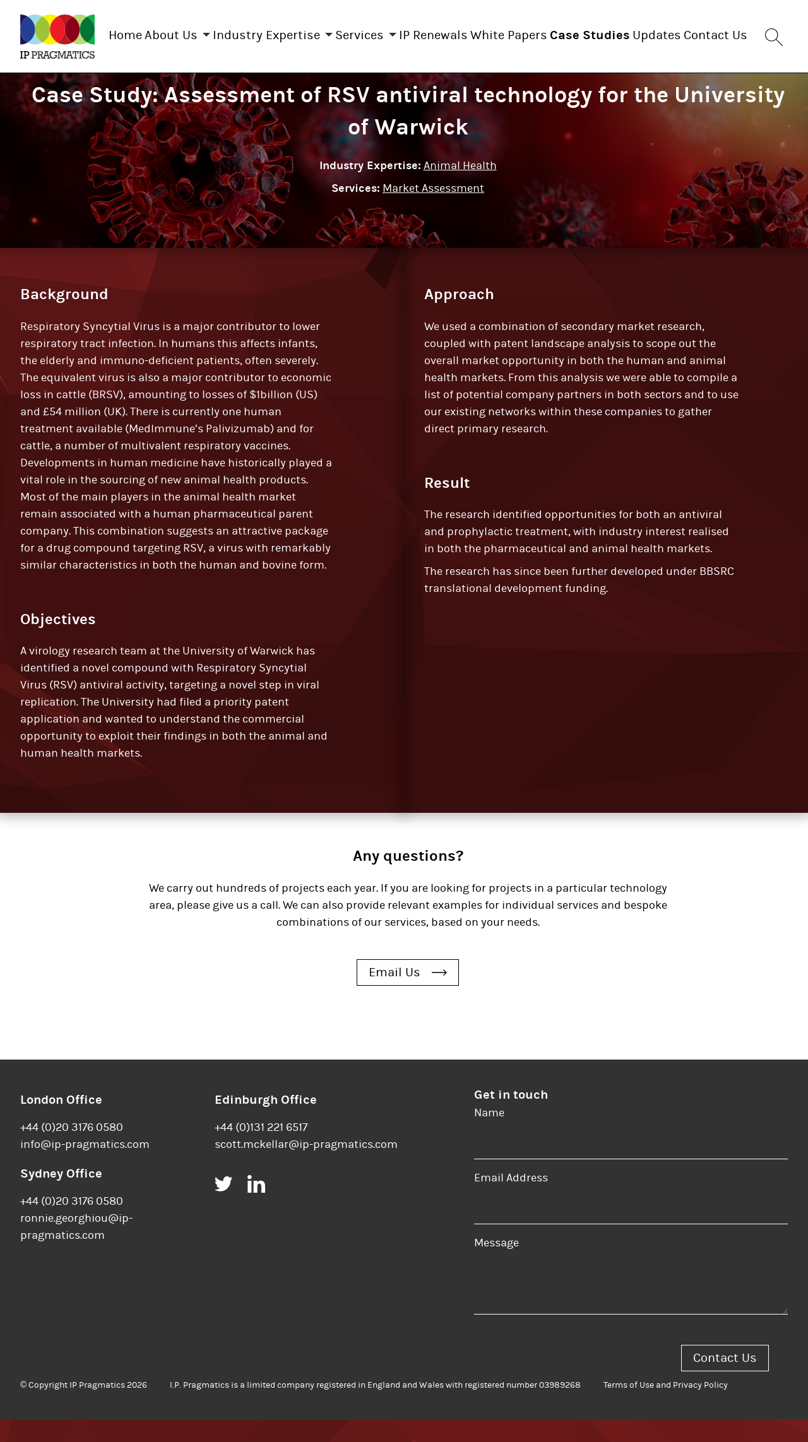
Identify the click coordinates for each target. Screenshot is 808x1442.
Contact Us (434, 87)
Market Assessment (433, 210)
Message (496, 1265)
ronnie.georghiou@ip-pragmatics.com (76, 1249)
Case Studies (655, 32)
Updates (734, 32)
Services (386, 32)
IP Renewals (473, 32)
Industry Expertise (281, 32)
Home (114, 32)
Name (489, 1135)
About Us (172, 32)
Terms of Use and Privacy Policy (665, 1407)
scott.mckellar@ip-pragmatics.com (306, 1166)
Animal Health (460, 187)
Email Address (511, 1200)
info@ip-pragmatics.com (85, 1166)
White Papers (561, 32)
